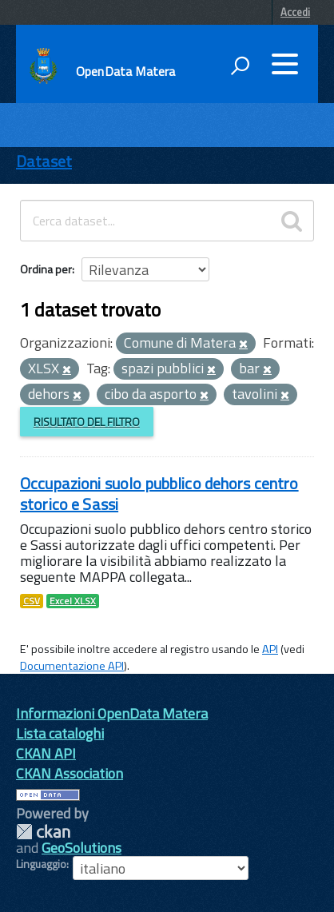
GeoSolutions (81, 847)
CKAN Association (69, 773)
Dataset (44, 161)
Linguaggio (41, 864)
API (270, 649)
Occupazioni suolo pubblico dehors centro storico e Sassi (159, 493)
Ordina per (46, 269)
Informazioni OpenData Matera (112, 713)
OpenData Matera (125, 71)
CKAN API (46, 753)
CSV (31, 601)
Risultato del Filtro (87, 421)
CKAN (43, 831)
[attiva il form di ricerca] (239, 65)
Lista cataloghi (60, 733)
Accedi (295, 12)
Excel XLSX (73, 601)
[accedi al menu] (284, 64)
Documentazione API (72, 666)
